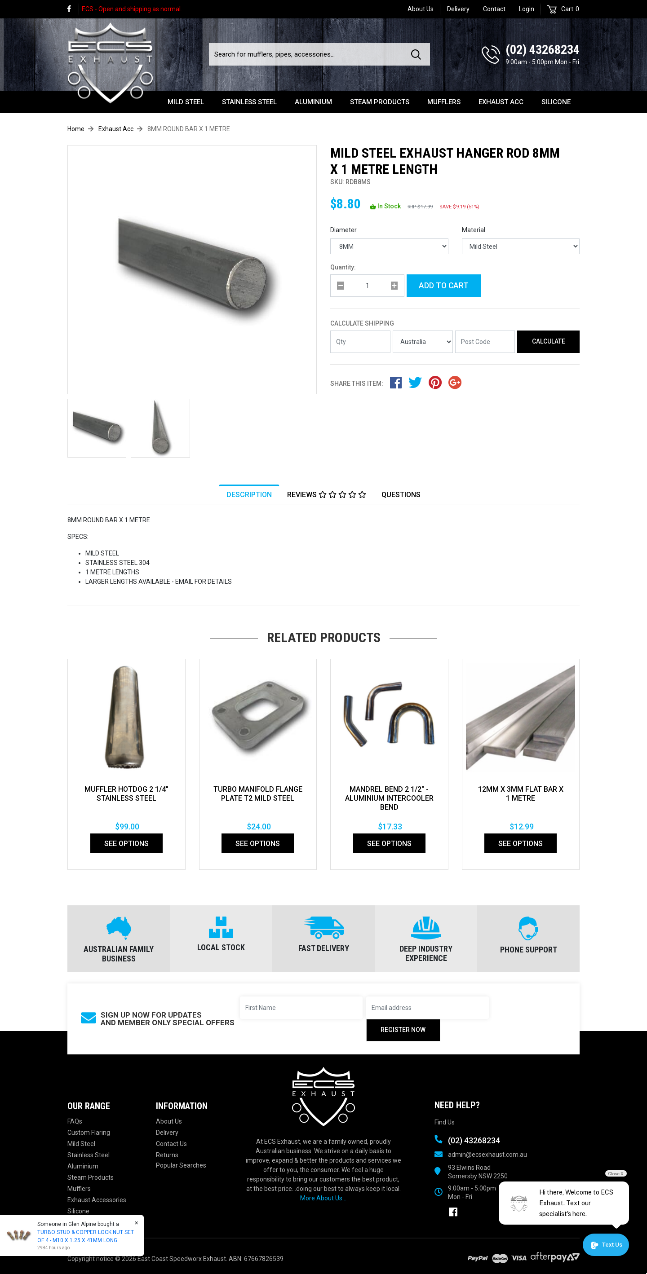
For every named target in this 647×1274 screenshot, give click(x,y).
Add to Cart (444, 285)
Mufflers (444, 102)
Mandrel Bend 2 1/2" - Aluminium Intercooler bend (389, 798)
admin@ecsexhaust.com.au (487, 1154)
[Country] (423, 342)
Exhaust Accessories (96, 1199)
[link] (73, 9)
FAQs (74, 1121)
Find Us (444, 1122)
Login (526, 9)
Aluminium (313, 102)
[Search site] (418, 54)
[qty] (367, 285)
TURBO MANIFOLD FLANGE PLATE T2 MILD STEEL (257, 793)
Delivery (458, 9)
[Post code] (485, 342)
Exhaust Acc (501, 102)
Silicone (556, 102)
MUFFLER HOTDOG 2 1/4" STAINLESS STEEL (126, 793)
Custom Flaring (88, 1132)
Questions (401, 494)
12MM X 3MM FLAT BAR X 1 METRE (520, 793)
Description (249, 494)
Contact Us (171, 1143)
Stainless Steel (249, 102)
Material (473, 230)
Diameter (343, 230)
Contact (494, 9)
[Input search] (307, 54)
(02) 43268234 (542, 49)
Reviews (326, 494)
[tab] (249, 494)
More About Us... (323, 1198)
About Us (421, 9)
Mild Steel (186, 102)
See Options (126, 843)
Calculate (548, 341)
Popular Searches (181, 1165)
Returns (167, 1155)
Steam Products (379, 102)
